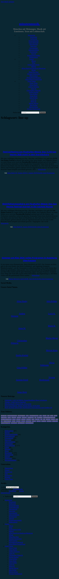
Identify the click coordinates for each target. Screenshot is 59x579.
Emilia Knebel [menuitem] (13, 557)
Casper (51, 415)
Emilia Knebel (33, 92)
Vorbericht (33, 39)
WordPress (12, 491)
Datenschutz (9, 468)
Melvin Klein (33, 107)
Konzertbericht (34, 41)
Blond (40, 415)
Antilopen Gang (21, 415)
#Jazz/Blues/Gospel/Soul (33, 79)
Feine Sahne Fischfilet (6, 419)
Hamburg (18, 419)
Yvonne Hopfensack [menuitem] (15, 574)
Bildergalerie (33, 57)
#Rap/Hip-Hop (33, 72)
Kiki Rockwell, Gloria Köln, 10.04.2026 (18, 404)
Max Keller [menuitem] (12, 570)
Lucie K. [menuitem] (12, 564)
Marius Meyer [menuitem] (13, 568)
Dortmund (13, 417)
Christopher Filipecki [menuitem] (16, 555)
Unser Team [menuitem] (13, 548)
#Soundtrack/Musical (34, 77)
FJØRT (14, 419)
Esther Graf (40, 417)
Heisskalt (23, 419)
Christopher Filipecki (33, 90)
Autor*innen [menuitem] (9, 546)
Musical (14, 421)
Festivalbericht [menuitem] (14, 507)
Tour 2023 (49, 421)
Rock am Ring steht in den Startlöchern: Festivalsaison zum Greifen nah (28, 407)
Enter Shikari (30, 417)
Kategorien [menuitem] (8, 500)
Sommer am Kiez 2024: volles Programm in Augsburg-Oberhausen (29, 259)
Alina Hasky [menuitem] (13, 550)
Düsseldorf (24, 417)
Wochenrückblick (10, 460)
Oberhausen (28, 421)
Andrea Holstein (33, 87)
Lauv (44, 419)
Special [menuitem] (11, 518)
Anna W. (33, 89)
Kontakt (7, 477)
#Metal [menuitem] (11, 531)
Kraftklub (37, 419)
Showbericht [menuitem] (13, 509)
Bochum (44, 415)
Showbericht (33, 44)
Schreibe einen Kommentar (46, 173)
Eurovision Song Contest (49, 417)
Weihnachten (14, 423)
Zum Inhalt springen (7, 2)
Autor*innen (31, 81)
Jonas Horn (33, 96)
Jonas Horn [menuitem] (12, 561)
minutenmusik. (29, 24)
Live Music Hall (7, 421)
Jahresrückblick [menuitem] (14, 515)
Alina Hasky (33, 85)
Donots (9, 417)
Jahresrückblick (33, 50)
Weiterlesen (42, 169)
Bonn (48, 415)
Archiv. (3, 487)
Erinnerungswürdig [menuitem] (15, 520)
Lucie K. (33, 100)
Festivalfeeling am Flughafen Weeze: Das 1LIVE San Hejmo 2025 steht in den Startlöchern (29, 153)
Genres (31, 59)
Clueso (55, 415)
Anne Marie (4, 415)
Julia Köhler (34, 98)
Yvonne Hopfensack (33, 109)
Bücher (7, 433)
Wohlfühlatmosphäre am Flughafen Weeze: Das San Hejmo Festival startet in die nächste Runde (29, 205)
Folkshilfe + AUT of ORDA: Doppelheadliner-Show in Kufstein (26, 400)
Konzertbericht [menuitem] (14, 505)
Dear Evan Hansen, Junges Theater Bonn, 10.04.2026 (22, 406)
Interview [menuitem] (12, 511)
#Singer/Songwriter (33, 74)
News (7, 451)
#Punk (33, 70)
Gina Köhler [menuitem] (13, 559)
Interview (33, 46)
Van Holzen (55, 421)
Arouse (21, 491)
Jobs (6, 474)
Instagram (28, 419)
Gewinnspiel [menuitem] (13, 513)
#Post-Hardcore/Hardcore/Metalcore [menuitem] (21, 533)
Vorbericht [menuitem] (12, 504)
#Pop (33, 63)
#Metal (33, 66)
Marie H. (34, 101)
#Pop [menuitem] (10, 528)
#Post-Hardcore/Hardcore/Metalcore (34, 68)
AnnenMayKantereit (12, 415)
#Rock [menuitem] (11, 526)
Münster (23, 421)
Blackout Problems (34, 415)
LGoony (53, 419)
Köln (41, 419)
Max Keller (33, 105)
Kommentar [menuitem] (13, 517)
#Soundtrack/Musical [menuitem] (16, 542)
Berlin (27, 415)
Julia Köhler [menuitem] (13, 563)
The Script (43, 421)
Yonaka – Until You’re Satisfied (15, 402)
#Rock (33, 61)
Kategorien (31, 35)
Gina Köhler (34, 94)
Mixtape (7, 449)
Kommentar (33, 52)
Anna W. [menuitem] (12, 553)
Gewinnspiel (33, 48)
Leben (7, 447)
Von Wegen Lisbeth (5, 423)
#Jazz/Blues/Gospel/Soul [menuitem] (17, 544)
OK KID (34, 421)
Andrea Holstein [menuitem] (14, 552)
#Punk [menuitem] (11, 535)
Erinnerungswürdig (33, 55)
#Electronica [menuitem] (13, 540)
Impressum (8, 472)
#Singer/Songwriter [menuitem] (15, 539)
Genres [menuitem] (7, 524)
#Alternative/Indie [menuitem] (15, 529)
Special (33, 54)
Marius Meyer (33, 103)
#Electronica (33, 76)
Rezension (33, 37)
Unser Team (33, 83)
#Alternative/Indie (34, 65)
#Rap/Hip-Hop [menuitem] (14, 537)
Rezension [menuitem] (12, 502)
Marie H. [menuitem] (12, 566)
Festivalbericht (33, 42)
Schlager (38, 421)
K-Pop (33, 419)
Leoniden (48, 419)
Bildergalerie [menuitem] (13, 522)
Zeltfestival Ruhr (29, 423)
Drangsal (19, 417)
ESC (35, 417)
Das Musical (4, 417)
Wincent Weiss (21, 423)
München (18, 421)
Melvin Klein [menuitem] (13, 572)
